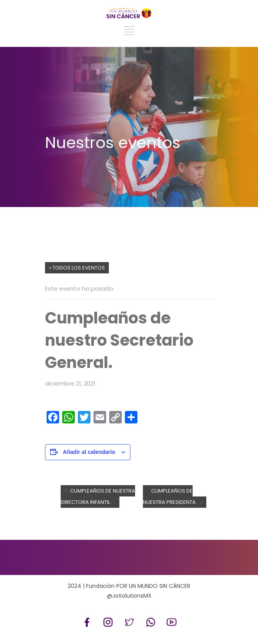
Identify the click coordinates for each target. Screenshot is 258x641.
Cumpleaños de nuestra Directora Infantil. (98, 496)
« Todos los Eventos (77, 267)
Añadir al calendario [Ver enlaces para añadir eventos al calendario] (89, 452)
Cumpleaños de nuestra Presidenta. (170, 496)
